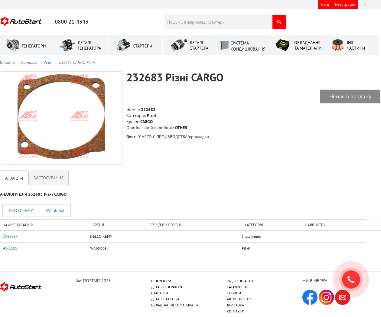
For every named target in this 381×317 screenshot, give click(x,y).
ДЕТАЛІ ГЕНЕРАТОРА (167, 287)
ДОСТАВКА (235, 305)
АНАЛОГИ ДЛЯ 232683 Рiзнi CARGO (33, 194)
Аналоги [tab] (14, 178)
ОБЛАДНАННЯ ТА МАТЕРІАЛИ (174, 305)
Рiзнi (48, 62)
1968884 (10, 236)
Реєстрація (345, 4)
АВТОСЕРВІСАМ (239, 299)
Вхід (325, 4)
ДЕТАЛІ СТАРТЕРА (165, 299)
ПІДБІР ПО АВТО (240, 281)
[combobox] (218, 22)
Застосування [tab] (48, 178)
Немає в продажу (350, 96)
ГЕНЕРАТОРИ (161, 281)
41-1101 (10, 248)
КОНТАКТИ (235, 311)
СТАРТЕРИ (159, 293)
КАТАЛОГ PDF (237, 287)
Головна (7, 62)
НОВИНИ (234, 293)
